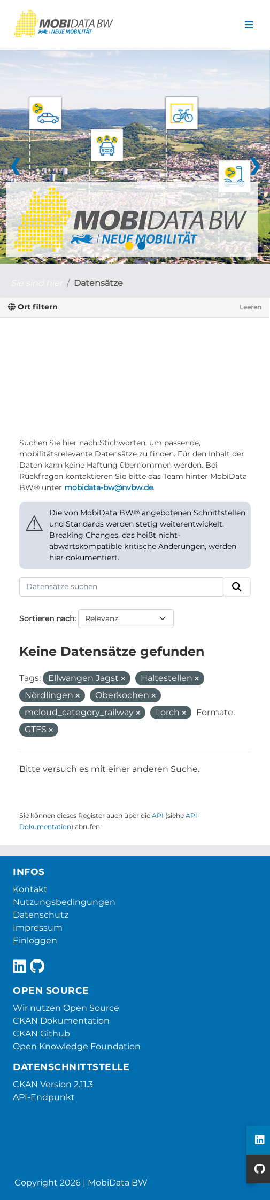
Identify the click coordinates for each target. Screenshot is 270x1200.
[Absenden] (237, 587)
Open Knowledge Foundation (77, 1046)
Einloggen (35, 940)
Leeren (250, 307)
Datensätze (98, 283)
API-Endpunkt (44, 1097)
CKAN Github (41, 1033)
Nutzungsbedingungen (64, 902)
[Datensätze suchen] (121, 587)
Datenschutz (40, 915)
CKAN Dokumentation (61, 1021)
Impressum (38, 928)
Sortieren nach (46, 618)
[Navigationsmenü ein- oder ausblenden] (248, 25)
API (158, 815)
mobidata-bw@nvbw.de (108, 487)
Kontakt (30, 889)
